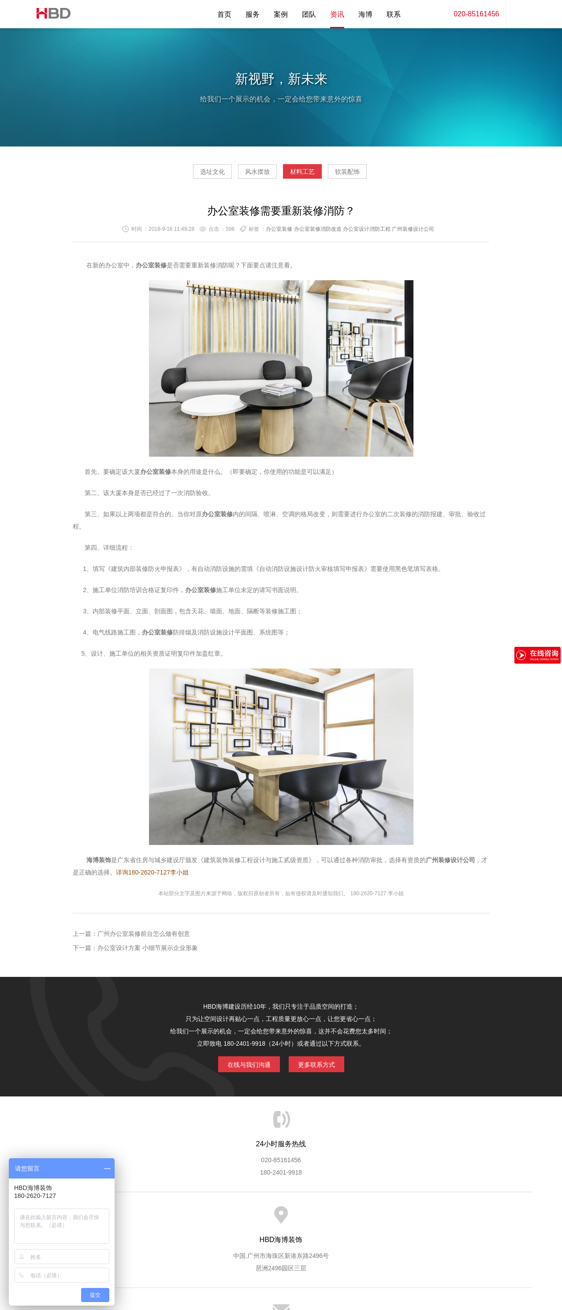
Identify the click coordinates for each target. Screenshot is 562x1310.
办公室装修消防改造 (318, 232)
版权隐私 (353, 1219)
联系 (394, 14)
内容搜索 (519, 14)
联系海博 (425, 1219)
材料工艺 (310, 174)
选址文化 (187, 174)
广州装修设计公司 (413, 232)
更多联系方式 (323, 1066)
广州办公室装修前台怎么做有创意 (143, 937)
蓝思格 (360, 1265)
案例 (281, 14)
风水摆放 (249, 174)
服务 (253, 14)
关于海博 (135, 1219)
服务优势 (207, 1219)
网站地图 (462, 1219)
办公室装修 (279, 232)
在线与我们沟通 (242, 1066)
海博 (365, 14)
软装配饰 (372, 174)
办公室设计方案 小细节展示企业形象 (147, 951)
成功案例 (316, 1219)
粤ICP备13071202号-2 (280, 1277)
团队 (309, 14)
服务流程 (243, 1219)
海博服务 (171, 1219)
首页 (224, 14)
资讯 (337, 14)
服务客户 (280, 1219)
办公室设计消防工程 (367, 232)
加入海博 (389, 1219)
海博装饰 (50, 14)
